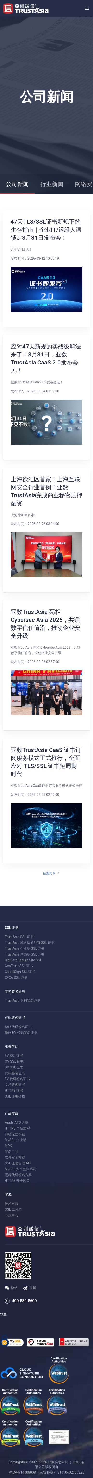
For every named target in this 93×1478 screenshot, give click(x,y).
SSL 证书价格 (15, 1096)
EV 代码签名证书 (17, 1079)
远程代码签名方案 (18, 1175)
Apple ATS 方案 (16, 1122)
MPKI (8, 1146)
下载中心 (11, 1215)
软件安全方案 (15, 1157)
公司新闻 (17, 184)
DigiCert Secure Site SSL (23, 960)
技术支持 (11, 1204)
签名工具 (11, 1152)
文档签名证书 (15, 1085)
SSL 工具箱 (13, 1209)
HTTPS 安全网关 (17, 1181)
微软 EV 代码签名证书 (21, 1033)
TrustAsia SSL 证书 (19, 937)
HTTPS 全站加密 (17, 1128)
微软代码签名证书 (18, 1027)
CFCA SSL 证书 (16, 978)
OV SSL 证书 (14, 1061)
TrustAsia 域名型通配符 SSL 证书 (30, 943)
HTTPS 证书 (14, 1090)
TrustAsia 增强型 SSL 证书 (24, 954)
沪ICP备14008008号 (24, 1472)
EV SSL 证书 (14, 1056)
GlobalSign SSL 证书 (20, 972)
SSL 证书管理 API (18, 1163)
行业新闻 (51, 184)
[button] (87, 8)
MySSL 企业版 (15, 1140)
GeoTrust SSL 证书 (19, 966)
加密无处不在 (15, 1134)
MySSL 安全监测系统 (20, 1169)
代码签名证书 (15, 1073)
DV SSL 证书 (14, 1067)
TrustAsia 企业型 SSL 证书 (24, 948)
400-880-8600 (24, 1300)
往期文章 (49, 873)
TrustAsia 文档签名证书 (22, 1001)
